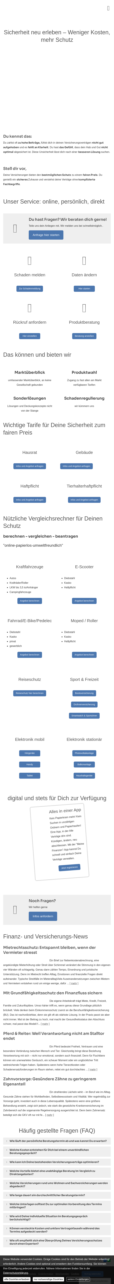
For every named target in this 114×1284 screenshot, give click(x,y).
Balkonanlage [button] (84, 746)
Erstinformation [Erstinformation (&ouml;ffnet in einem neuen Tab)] (45, 1247)
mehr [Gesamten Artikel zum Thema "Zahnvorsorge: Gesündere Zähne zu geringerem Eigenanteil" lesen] (49, 1088)
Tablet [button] (30, 757)
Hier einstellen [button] (30, 334)
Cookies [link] (75, 1247)
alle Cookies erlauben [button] (16, 1279)
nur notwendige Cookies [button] (48, 1279)
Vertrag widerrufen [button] (92, 1248)
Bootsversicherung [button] (84, 681)
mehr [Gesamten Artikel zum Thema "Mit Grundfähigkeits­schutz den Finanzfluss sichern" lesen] (45, 997)
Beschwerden (62, 1247)
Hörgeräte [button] (30, 735)
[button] (58, 1114)
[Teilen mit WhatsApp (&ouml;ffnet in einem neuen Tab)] (108, 1234)
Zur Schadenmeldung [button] (29, 288)
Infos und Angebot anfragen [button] (29, 462)
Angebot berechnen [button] (29, 592)
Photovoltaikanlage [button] (84, 735)
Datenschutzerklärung (15, 1273)
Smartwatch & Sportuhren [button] (84, 703)
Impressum (16, 1247)
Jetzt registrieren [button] (48, 844)
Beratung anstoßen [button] (84, 334)
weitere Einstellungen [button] (78, 1279)
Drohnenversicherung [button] (84, 692)
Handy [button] (30, 746)
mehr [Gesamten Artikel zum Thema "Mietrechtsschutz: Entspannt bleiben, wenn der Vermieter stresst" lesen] (74, 957)
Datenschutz (30, 1247)
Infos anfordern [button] (43, 890)
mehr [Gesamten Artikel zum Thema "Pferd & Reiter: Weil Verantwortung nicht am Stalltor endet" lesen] (93, 1043)
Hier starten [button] (84, 288)
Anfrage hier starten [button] (46, 235)
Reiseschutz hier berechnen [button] (30, 681)
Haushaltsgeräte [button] (84, 757)
